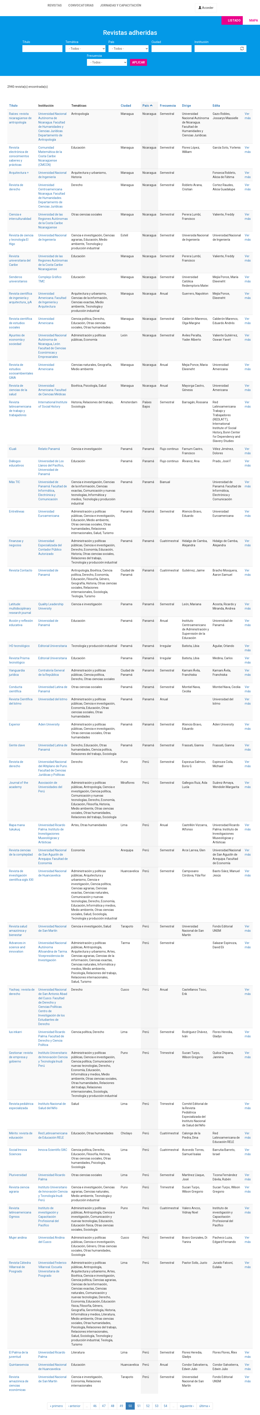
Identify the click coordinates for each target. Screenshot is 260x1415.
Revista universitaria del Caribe (20, 260)
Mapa (253, 20)
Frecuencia (94, 55)
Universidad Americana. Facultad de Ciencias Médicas (52, 390)
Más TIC (14, 482)
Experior (14, 724)
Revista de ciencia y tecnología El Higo (21, 240)
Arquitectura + (19, 172)
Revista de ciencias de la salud (18, 390)
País (111, 42)
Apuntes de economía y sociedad (17, 340)
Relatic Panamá (49, 449)
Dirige (186, 105)
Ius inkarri (15, 1032)
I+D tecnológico (19, 646)
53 (156, 1406)
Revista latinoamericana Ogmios (20, 1212)
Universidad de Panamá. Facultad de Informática (52, 486)
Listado (234, 20)
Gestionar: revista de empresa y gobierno (21, 1057)
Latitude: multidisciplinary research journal (20, 608)
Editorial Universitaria (52, 646)
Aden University (49, 724)
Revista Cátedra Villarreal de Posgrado (20, 1267)
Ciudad (156, 42)
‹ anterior (74, 1406)
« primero (56, 1406)
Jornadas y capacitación (120, 5)
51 (139, 1406)
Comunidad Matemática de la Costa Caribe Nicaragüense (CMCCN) (50, 156)
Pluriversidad (18, 1175)
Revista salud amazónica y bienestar (18, 931)
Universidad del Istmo (52, 699)
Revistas (55, 5)
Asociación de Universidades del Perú (50, 787)
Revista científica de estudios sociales (20, 323)
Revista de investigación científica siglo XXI (21, 875)
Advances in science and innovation (17, 947)
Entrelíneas (16, 511)
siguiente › (187, 1406)
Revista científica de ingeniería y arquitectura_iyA (20, 298)
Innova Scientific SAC (52, 1150)
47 (103, 1406)
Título (26, 42)
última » (204, 1406)
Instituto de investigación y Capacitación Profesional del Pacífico (48, 1216)
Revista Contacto (20, 570)
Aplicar (138, 62)
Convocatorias (81, 5)
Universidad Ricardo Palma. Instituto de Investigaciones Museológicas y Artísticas (51, 833)
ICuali (12, 449)
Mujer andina (18, 1237)
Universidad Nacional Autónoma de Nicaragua (52, 340)
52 (148, 1406)
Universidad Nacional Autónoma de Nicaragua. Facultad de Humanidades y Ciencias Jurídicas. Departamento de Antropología (52, 126)
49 (121, 1406)
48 (112, 1406)
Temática (71, 42)
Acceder (206, 7)
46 (95, 1406)
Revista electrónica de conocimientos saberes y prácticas (19, 156)
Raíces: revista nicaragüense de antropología (20, 118)
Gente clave (17, 745)
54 (165, 1406)
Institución (202, 42)
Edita (216, 105)
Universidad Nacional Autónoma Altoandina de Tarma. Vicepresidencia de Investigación (53, 951)
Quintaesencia (19, 1364)
